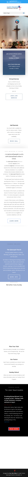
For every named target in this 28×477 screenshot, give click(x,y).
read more (6, 422)
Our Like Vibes (13, 473)
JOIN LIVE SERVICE (14, 97)
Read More (14, 429)
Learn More (14, 221)
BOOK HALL (14, 141)
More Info (14, 277)
